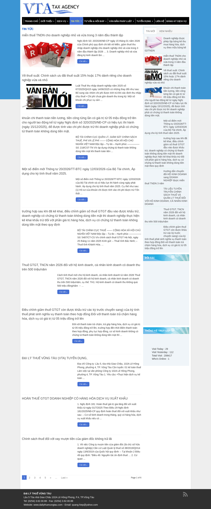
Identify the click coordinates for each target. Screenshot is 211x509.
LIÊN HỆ (160, 21)
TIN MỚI (150, 31)
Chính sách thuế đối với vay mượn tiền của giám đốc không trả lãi (67, 438)
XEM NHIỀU (165, 31)
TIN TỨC (75, 21)
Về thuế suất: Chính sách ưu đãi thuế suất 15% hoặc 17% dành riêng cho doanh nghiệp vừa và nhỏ (166, 76)
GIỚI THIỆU (46, 21)
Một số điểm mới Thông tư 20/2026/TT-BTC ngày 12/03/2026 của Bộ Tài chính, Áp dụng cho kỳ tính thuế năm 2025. (166, 126)
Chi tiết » (83, 61)
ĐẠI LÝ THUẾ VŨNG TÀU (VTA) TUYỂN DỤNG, (55, 358)
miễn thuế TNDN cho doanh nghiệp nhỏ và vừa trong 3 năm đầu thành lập (72, 35)
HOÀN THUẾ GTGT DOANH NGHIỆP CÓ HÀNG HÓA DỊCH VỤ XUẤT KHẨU (75, 398)
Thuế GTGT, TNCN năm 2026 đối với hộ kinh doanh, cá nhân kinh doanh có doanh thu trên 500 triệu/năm (165, 215)
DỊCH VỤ (61, 21)
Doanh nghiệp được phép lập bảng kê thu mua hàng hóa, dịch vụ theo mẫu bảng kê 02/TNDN (165, 44)
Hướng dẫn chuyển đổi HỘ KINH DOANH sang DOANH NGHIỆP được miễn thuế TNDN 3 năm (166, 177)
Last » (64, 477)
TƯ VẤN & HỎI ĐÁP (94, 21)
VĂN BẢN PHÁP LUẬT (120, 21)
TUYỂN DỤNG (143, 21)
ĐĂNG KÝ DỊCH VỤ (176, 21)
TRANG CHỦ (31, 21)
